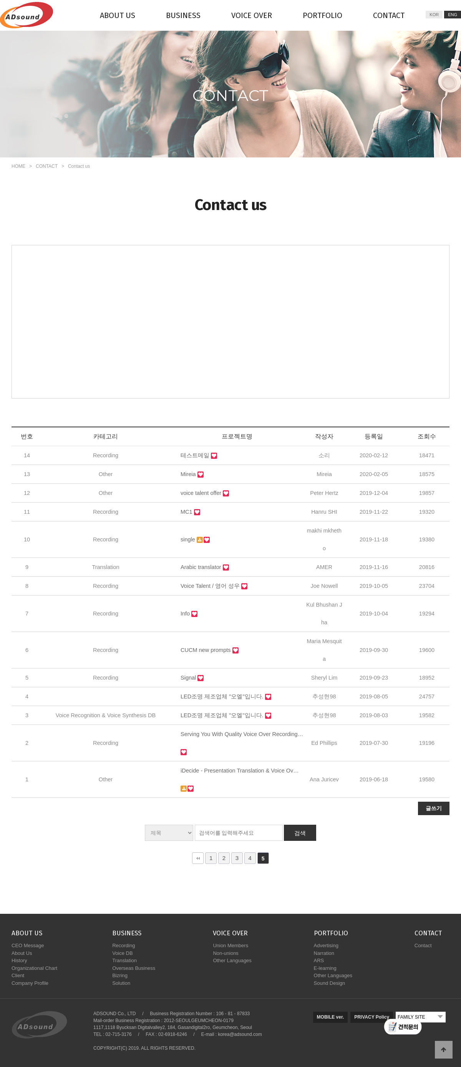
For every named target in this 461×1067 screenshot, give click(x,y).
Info (186, 613)
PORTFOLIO (322, 15)
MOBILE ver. (330, 1017)
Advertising (326, 945)
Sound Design (329, 983)
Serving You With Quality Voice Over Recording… (242, 734)
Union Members (230, 945)
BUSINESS (183, 15)
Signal (189, 678)
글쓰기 (434, 808)
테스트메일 (196, 455)
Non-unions (226, 953)
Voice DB (122, 953)
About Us (22, 953)
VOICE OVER (251, 15)
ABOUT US (117, 15)
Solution (121, 983)
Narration (324, 953)
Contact (423, 945)
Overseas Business (133, 968)
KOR (434, 14)
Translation (124, 960)
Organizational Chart (34, 968)
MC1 (187, 512)
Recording (123, 945)
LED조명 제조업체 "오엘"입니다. (223, 696)
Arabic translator (202, 567)
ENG (452, 14)
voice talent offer (202, 493)
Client (18, 975)
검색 (300, 833)
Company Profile (30, 983)
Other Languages (232, 960)
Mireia (189, 474)
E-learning (325, 968)
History (19, 960)
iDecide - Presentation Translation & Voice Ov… (240, 771)
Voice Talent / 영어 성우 (211, 586)
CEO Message (28, 945)
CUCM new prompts (206, 650)
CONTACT (389, 15)
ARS (319, 960)
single (189, 539)
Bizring (120, 975)
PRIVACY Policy (371, 1017)
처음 (198, 858)
